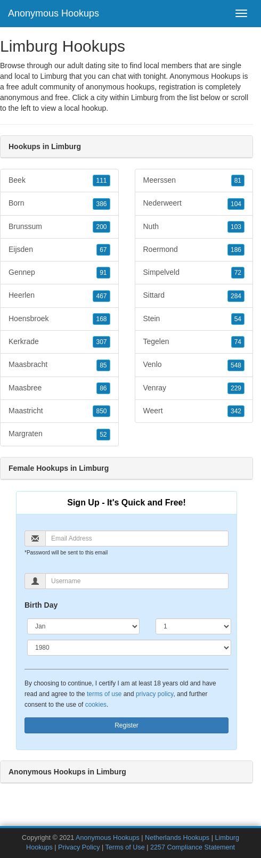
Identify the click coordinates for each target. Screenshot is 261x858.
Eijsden (59, 250)
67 (103, 250)
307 (101, 342)
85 (103, 365)
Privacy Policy (79, 847)
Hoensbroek (59, 319)
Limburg (144, 97)
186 (236, 250)
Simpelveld (194, 273)
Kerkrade (59, 342)
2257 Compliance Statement (192, 847)
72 (237, 272)
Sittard (194, 295)
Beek (59, 180)
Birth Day (41, 605)
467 (101, 296)
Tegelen (194, 342)
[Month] (83, 626)
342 (236, 411)
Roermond (194, 250)
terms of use (104, 694)
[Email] (137, 538)
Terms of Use (125, 847)
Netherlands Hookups (177, 837)
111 (101, 180)
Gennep (59, 273)
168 (101, 319)
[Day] (193, 626)
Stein (194, 319)
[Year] (129, 648)
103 (236, 227)
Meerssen (194, 180)
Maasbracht (59, 365)
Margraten (59, 434)
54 (237, 319)
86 (103, 388)
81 (237, 180)
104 (236, 204)
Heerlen (59, 295)
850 (101, 411)
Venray (194, 388)
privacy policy (154, 694)
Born (59, 203)
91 (103, 272)
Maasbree (59, 388)
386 (101, 204)
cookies (96, 704)
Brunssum (59, 227)
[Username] (137, 581)
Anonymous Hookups (53, 13)
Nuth (194, 227)
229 (236, 388)
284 (236, 296)
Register (126, 725)
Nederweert (194, 203)
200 (101, 227)
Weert (194, 411)
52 (103, 434)
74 (237, 342)
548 (236, 365)
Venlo (194, 365)
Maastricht (59, 411)
